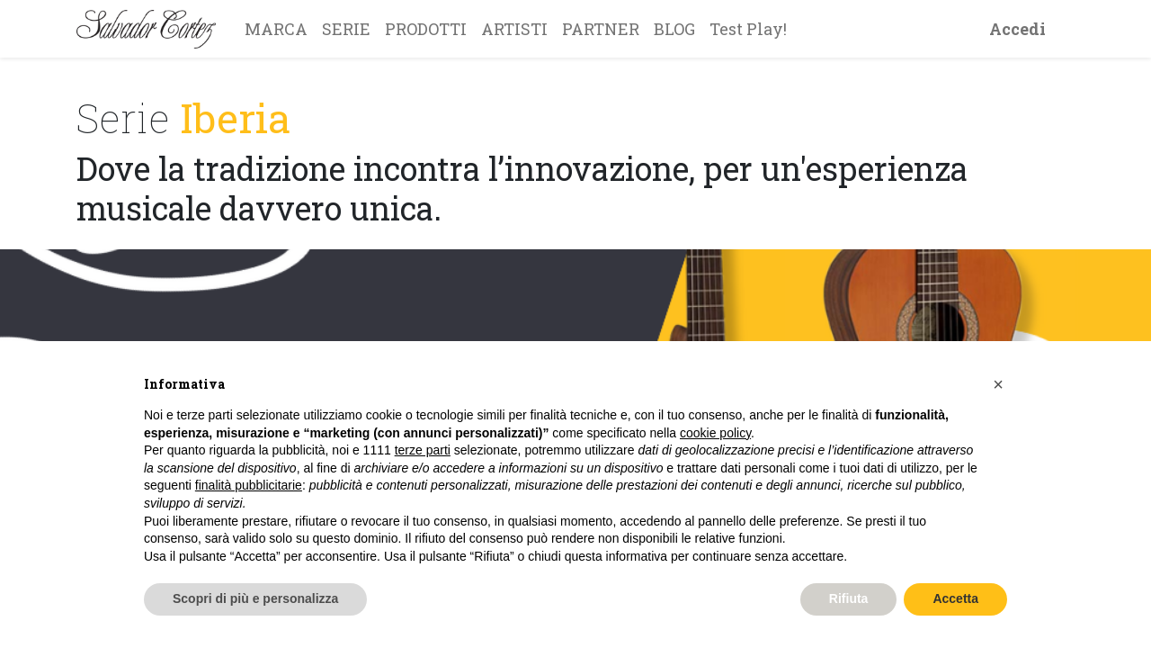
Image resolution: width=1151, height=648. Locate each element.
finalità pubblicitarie (248, 485)
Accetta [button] (955, 598)
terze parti (423, 450)
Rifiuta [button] (849, 598)
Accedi (1017, 29)
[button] (998, 384)
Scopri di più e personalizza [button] (255, 598)
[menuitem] (276, 28)
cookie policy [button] (715, 433)
